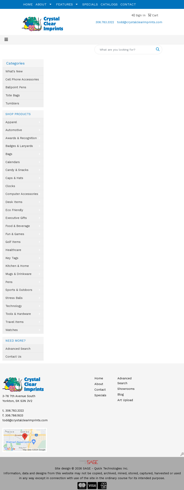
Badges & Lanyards (19, 146)
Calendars (12, 162)
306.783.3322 (105, 22)
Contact (100, 389)
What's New (14, 71)
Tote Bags (12, 95)
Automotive (13, 130)
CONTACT (128, 4)
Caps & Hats (14, 178)
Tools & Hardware (18, 314)
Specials (100, 395)
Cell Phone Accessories (22, 79)
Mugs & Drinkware (18, 274)
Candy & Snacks (16, 170)
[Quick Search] (124, 49)
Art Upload (125, 400)
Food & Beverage (17, 226)
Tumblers (12, 103)
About (98, 384)
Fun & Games (14, 234)
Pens (9, 282)
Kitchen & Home (17, 266)
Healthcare (13, 250)
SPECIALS (90, 4)
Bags (8, 154)
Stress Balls (14, 298)
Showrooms (126, 389)
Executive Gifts (16, 218)
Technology (13, 306)
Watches (11, 330)
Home (98, 378)
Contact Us (13, 356)
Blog (120, 394)
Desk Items (13, 202)
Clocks (10, 186)
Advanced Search (17, 349)
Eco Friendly (14, 210)
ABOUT (41, 4)
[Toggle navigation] (6, 39)
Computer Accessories (21, 194)
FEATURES (64, 4)
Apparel (11, 122)
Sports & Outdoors (18, 290)
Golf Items (13, 242)
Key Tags (11, 258)
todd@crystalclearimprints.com (139, 22)
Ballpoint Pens (15, 87)
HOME (28, 4)
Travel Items (14, 322)
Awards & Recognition (21, 138)
